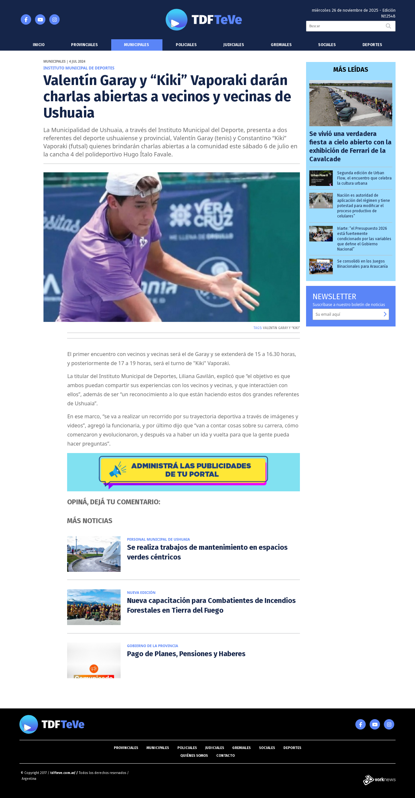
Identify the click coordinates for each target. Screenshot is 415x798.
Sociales (327, 45)
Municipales (136, 45)
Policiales (186, 45)
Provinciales (84, 45)
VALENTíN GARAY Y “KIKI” (281, 328)
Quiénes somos (194, 756)
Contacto (225, 756)
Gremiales (281, 45)
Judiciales (233, 45)
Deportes (372, 45)
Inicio (38, 45)
